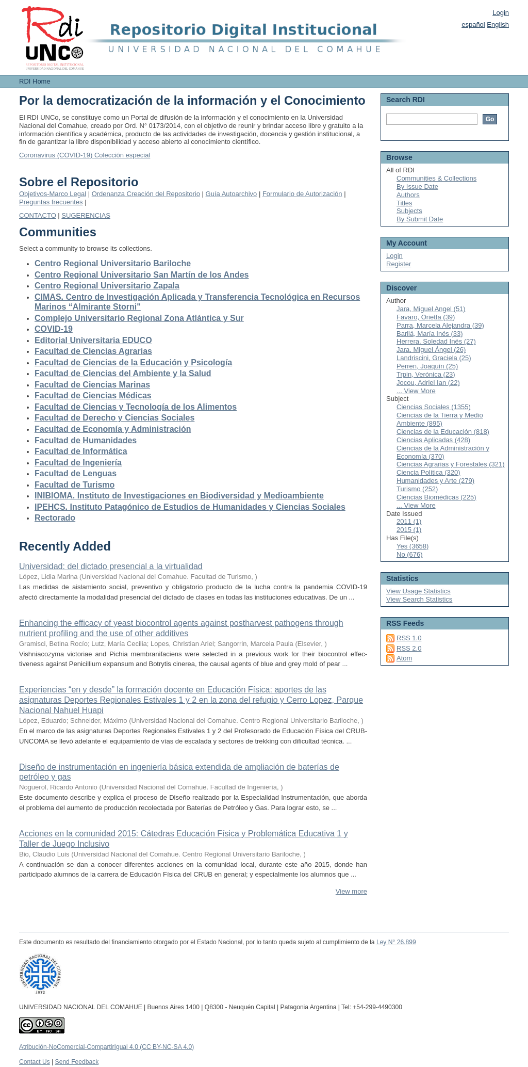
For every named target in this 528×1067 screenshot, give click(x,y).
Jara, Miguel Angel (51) (431, 309)
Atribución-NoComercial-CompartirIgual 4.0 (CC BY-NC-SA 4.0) (106, 1046)
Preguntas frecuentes (51, 202)
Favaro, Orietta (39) (426, 317)
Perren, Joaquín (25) (427, 366)
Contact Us (34, 1061)
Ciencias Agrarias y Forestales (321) (451, 464)
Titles (404, 203)
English (498, 24)
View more (351, 891)
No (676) (410, 554)
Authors (408, 195)
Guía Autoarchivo (231, 194)
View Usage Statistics (418, 591)
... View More (416, 391)
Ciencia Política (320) (428, 472)
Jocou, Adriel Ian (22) (428, 382)
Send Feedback (77, 1061)
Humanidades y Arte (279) (435, 480)
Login (500, 13)
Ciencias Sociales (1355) (434, 407)
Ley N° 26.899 (396, 942)
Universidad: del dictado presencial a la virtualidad (111, 566)
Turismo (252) (417, 489)
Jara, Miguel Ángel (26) (431, 349)
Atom (404, 658)
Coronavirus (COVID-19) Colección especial (84, 155)
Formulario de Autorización (302, 194)
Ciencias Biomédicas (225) (436, 497)
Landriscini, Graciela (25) (434, 358)
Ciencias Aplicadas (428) (433, 440)
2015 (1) (409, 530)
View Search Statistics (419, 599)
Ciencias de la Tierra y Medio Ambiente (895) (440, 419)
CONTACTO (37, 215)
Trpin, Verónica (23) (426, 374)
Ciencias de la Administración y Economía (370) (443, 452)
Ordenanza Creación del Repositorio (146, 194)
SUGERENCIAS (85, 215)
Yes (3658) (412, 546)
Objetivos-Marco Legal (52, 194)
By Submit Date (420, 219)
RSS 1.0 (409, 638)
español (473, 24)
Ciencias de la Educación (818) (443, 431)
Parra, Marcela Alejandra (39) (440, 325)
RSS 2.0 (409, 648)
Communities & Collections (436, 178)
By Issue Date (417, 186)
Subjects (409, 211)
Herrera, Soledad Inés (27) (436, 341)
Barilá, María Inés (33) (430, 333)
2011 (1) (409, 521)
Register (398, 264)
